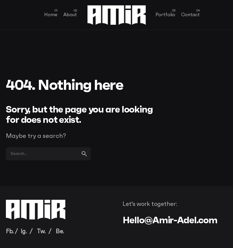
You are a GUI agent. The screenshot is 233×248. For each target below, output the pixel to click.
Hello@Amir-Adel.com (170, 220)
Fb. (10, 231)
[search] (84, 153)
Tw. (41, 231)
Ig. (24, 231)
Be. (60, 231)
